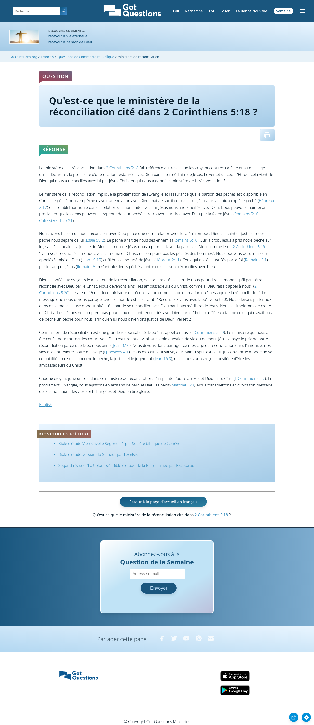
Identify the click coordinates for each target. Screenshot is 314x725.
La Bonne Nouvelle (251, 11)
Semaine (283, 11)
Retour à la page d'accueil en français (163, 501)
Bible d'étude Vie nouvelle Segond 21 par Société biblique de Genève (119, 443)
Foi (211, 11)
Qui (176, 11)
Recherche (194, 11)
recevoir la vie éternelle (67, 36)
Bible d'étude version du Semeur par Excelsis (98, 454)
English (45, 404)
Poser (225, 11)
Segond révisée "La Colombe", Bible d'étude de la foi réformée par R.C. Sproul (126, 465)
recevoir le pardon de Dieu (70, 42)
